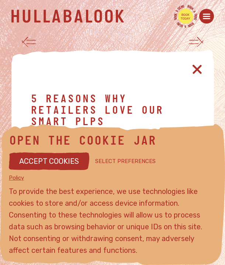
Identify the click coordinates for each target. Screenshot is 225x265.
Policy (16, 177)
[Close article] (197, 69)
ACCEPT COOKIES (49, 161)
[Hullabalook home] (105, 16)
